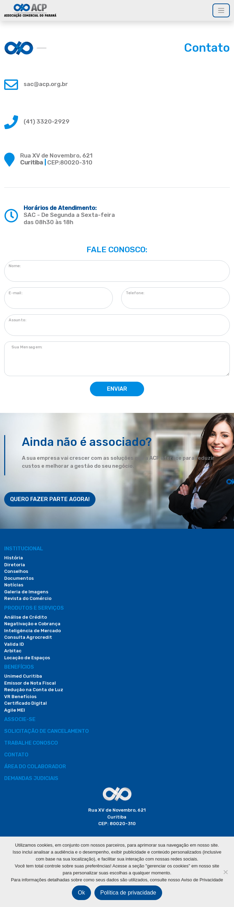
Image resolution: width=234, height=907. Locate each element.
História (13, 557)
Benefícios (19, 667)
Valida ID (14, 644)
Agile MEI (14, 710)
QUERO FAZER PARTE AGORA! (50, 499)
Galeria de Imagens (26, 591)
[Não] (225, 871)
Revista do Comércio (27, 598)
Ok (81, 893)
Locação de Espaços (27, 657)
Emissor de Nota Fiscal (30, 683)
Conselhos (16, 571)
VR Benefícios (20, 696)
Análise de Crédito (25, 617)
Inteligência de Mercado (32, 630)
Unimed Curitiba (23, 676)
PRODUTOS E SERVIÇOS (34, 608)
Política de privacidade (128, 893)
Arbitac (13, 650)
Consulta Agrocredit (28, 637)
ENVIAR (117, 388)
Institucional (23, 548)
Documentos (19, 578)
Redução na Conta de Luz (33, 689)
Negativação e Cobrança (32, 623)
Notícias (13, 584)
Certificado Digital (25, 703)
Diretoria (14, 564)
